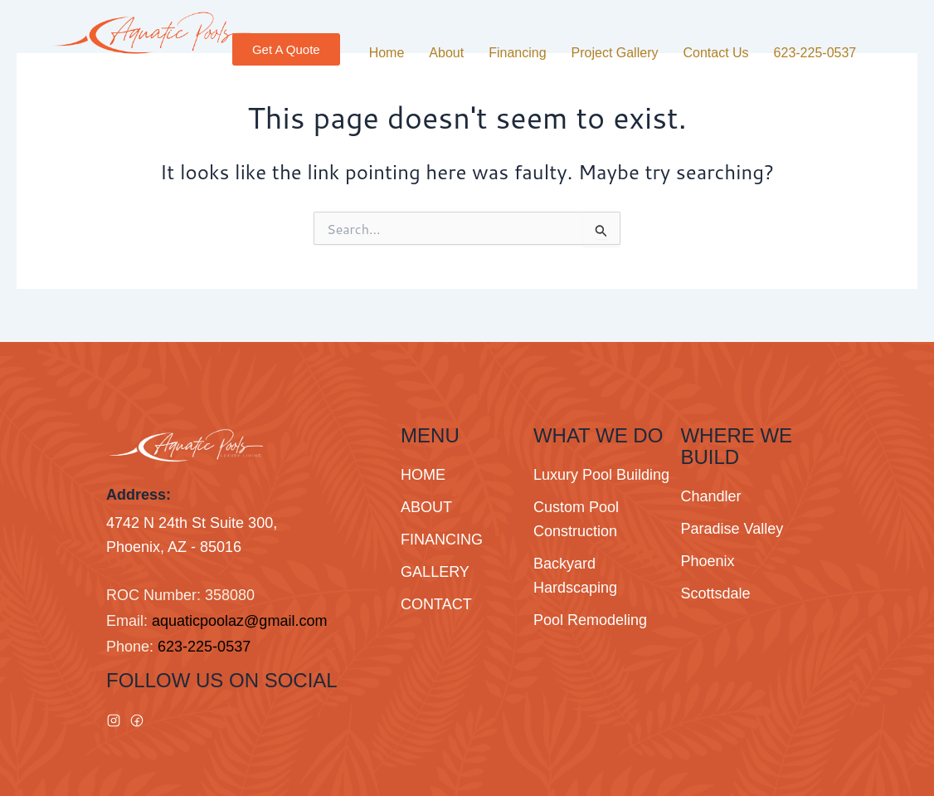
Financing (517, 53)
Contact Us (715, 53)
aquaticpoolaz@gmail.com (239, 621)
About (446, 53)
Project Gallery (615, 53)
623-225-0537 (815, 53)
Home (387, 53)
